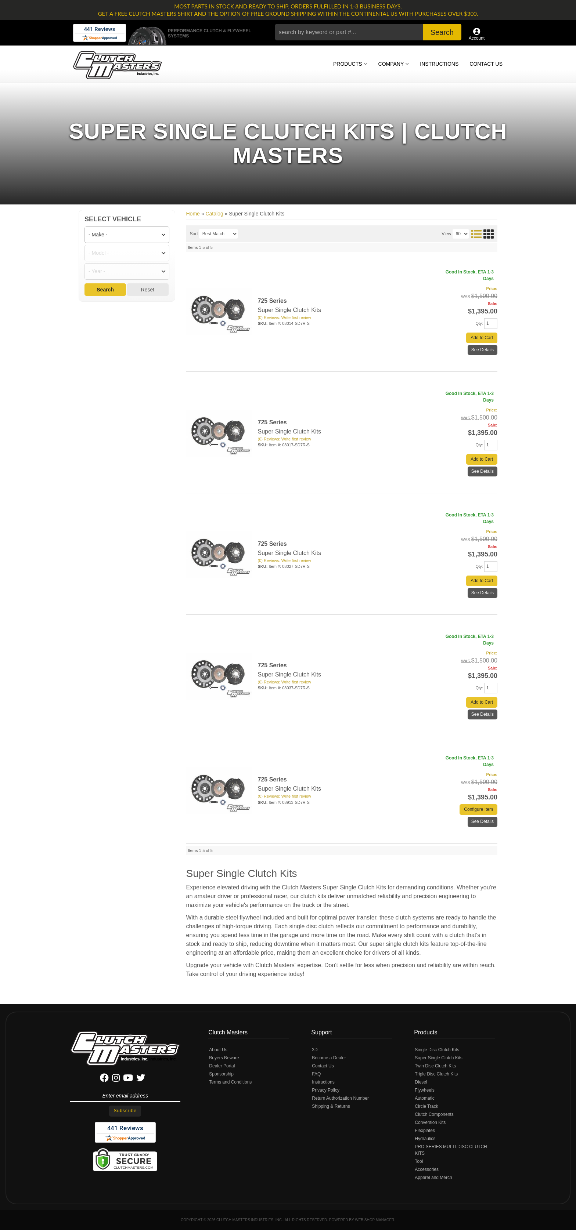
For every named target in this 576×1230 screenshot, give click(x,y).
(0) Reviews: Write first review (284, 317)
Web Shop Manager (374, 1220)
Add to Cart (482, 337)
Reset (148, 290)
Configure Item (478, 809)
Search (105, 290)
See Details (482, 349)
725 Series (272, 301)
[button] (368, 32)
